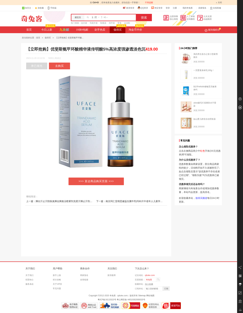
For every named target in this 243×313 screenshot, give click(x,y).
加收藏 (41, 8)
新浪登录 (128, 7)
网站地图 (150, 295)
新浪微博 (111, 275)
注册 (175, 8)
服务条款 (29, 284)
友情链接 (84, 280)
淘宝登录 (157, 7)
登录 (168, 8)
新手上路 (57, 275)
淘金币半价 (136, 28)
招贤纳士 (29, 280)
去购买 (59, 65)
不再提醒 (149, 2)
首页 (29, 29)
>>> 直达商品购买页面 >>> (96, 181)
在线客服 (215, 8)
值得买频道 (201, 198)
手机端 (51, 8)
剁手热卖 (99, 29)
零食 (119, 23)
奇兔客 (31, 18)
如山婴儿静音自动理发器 (204, 119)
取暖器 (103, 23)
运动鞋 (127, 23)
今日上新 (48, 28)
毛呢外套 (94, 23)
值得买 (120, 28)
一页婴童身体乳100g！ (203, 70)
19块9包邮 (82, 29)
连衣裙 (84, 23)
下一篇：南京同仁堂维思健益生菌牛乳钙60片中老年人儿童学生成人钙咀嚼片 (136, 201)
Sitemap (142, 295)
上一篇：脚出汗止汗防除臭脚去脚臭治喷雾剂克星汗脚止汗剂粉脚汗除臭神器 (66, 201)
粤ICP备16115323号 (107, 299)
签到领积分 (213, 30)
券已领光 (37, 65)
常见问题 (57, 288)
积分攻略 (57, 280)
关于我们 (29, 275)
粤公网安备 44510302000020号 (131, 299)
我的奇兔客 (188, 8)
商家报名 (84, 275)
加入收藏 (149, 284)
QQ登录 (142, 7)
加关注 (26, 8)
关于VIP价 (57, 284)
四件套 (112, 23)
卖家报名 (202, 8)
